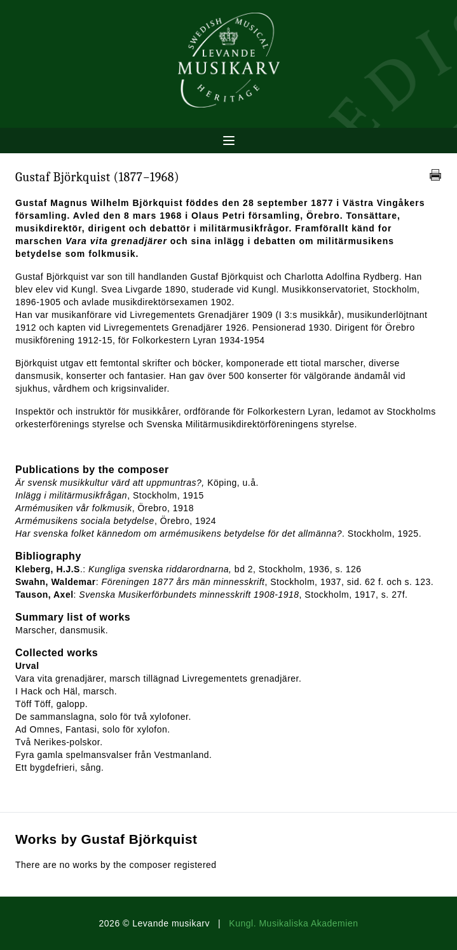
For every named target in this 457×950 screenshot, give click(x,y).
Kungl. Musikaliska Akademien (293, 923)
